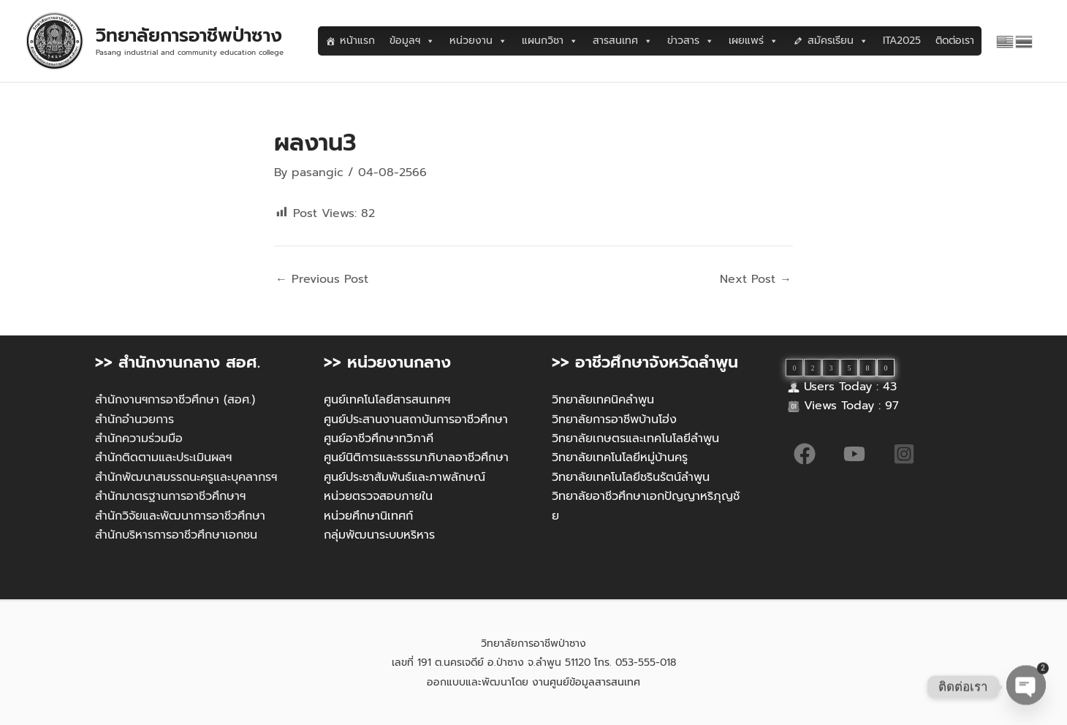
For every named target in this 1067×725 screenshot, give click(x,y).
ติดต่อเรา (954, 40)
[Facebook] (805, 454)
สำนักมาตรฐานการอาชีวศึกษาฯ (170, 496)
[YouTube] (854, 454)
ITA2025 (902, 40)
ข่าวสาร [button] (690, 41)
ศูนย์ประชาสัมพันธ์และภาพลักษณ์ (404, 477)
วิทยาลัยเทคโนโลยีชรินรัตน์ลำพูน (631, 477)
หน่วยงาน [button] (478, 41)
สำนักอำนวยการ (134, 419)
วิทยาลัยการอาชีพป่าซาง (189, 36)
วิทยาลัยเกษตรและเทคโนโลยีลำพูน (635, 438)
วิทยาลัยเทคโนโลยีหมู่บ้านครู (620, 457)
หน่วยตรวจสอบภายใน (378, 496)
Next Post (755, 279)
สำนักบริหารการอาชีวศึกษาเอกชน (176, 535)
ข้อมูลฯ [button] (412, 41)
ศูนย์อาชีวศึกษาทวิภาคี (378, 438)
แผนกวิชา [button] (550, 41)
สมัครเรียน (838, 41)
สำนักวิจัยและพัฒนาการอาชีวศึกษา (180, 516)
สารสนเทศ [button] (623, 41)
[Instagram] (904, 454)
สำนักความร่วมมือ (139, 438)
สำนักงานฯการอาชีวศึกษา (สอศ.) (175, 400)
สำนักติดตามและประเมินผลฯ (163, 457)
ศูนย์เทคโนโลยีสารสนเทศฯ (387, 400)
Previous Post (322, 279)
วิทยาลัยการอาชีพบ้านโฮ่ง (614, 419)
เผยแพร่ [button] (753, 41)
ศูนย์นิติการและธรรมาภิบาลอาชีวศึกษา (416, 457)
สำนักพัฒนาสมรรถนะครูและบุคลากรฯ (186, 477)
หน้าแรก (357, 40)
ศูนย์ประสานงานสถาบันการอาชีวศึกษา (416, 419)
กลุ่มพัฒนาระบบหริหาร (379, 535)
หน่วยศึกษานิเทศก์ (368, 516)
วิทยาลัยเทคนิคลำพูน (603, 400)
